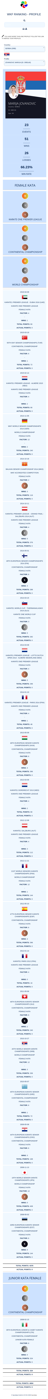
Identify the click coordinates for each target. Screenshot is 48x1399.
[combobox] (24, 49)
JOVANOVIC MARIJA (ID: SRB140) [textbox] (18, 62)
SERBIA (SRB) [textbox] (10, 48)
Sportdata (34, 1395)
